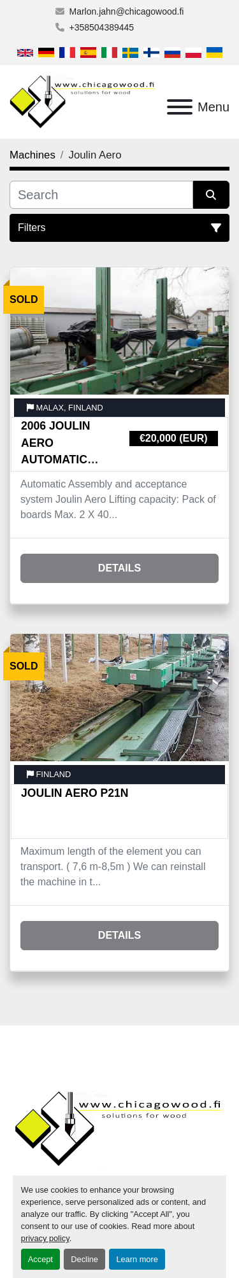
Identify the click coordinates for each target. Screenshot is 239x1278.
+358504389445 (101, 27)
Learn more (136, 1259)
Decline (84, 1259)
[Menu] (179, 107)
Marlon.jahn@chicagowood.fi (126, 11)
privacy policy (45, 1238)
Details (119, 568)
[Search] (101, 195)
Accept (40, 1259)
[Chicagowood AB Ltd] (119, 1128)
